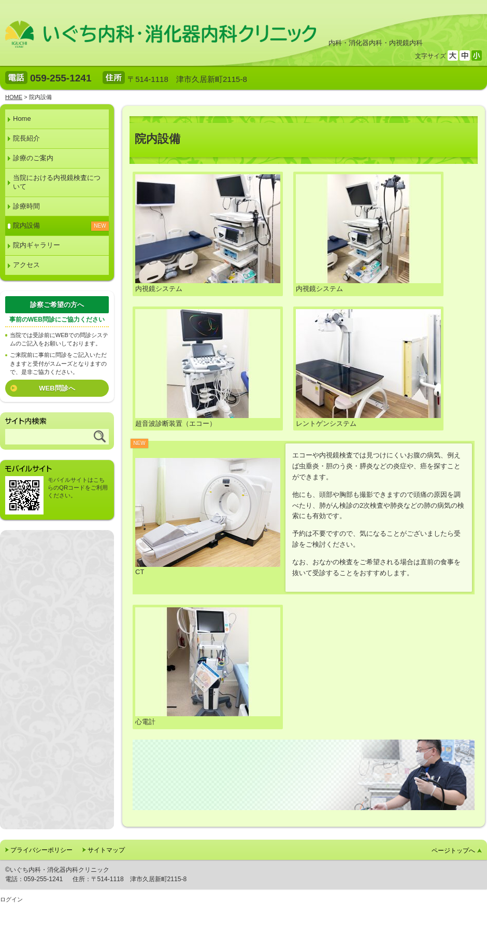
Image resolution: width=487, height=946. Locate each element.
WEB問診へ (57, 388)
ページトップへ (453, 850)
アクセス (26, 265)
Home (22, 118)
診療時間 (26, 206)
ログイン (11, 899)
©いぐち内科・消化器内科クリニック (57, 869)
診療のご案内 (33, 158)
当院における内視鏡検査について (57, 182)
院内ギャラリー (36, 245)
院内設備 (26, 225)
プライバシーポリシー (41, 850)
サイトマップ (106, 850)
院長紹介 (26, 138)
